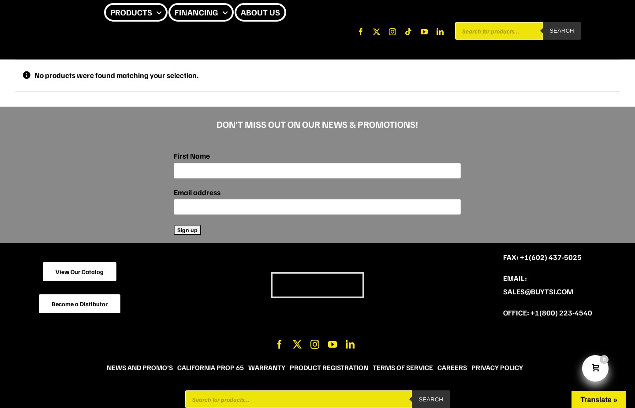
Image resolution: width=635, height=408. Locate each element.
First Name (192, 155)
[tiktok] (408, 31)
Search (561, 30)
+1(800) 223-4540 (561, 312)
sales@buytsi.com (538, 291)
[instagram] (392, 31)
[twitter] (376, 31)
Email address (197, 192)
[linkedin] (440, 31)
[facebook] (360, 31)
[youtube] (424, 31)
